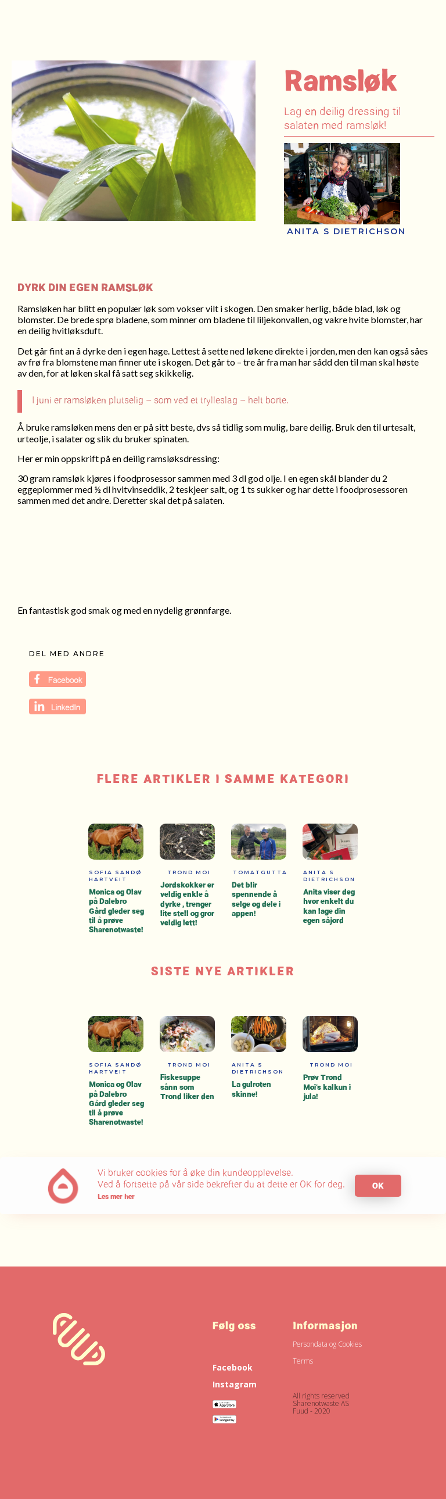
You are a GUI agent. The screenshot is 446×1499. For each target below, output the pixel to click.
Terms (303, 1361)
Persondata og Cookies (327, 1344)
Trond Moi (189, 872)
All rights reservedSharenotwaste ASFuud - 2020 (321, 1403)
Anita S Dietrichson (346, 231)
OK (378, 1185)
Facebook (233, 1367)
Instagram (235, 1384)
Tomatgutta (260, 872)
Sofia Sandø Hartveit (115, 875)
